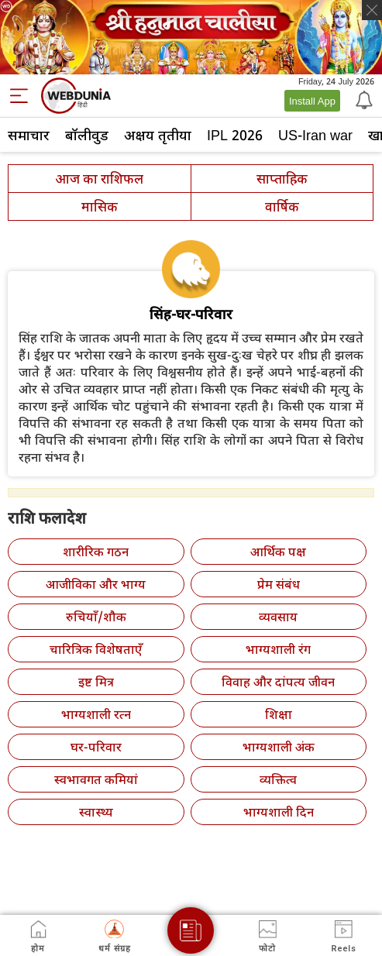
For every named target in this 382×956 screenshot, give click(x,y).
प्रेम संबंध (278, 584)
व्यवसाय (278, 616)
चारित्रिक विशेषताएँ (96, 649)
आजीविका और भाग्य (96, 584)
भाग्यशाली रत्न (96, 714)
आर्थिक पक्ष (278, 551)
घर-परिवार (96, 746)
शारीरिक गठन (96, 551)
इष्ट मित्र (96, 681)
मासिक (99, 206)
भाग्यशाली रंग (278, 649)
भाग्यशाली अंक (279, 746)
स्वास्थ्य (96, 811)
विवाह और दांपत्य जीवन (278, 681)
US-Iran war (315, 135)
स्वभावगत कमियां (96, 779)
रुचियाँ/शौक (96, 616)
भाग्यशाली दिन (278, 811)
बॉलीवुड (86, 135)
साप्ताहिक (282, 178)
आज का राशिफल (99, 178)
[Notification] (362, 99)
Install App (312, 101)
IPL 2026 (235, 135)
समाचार (29, 135)
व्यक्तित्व (278, 779)
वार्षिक (282, 206)
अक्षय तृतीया (157, 135)
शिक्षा (278, 714)
